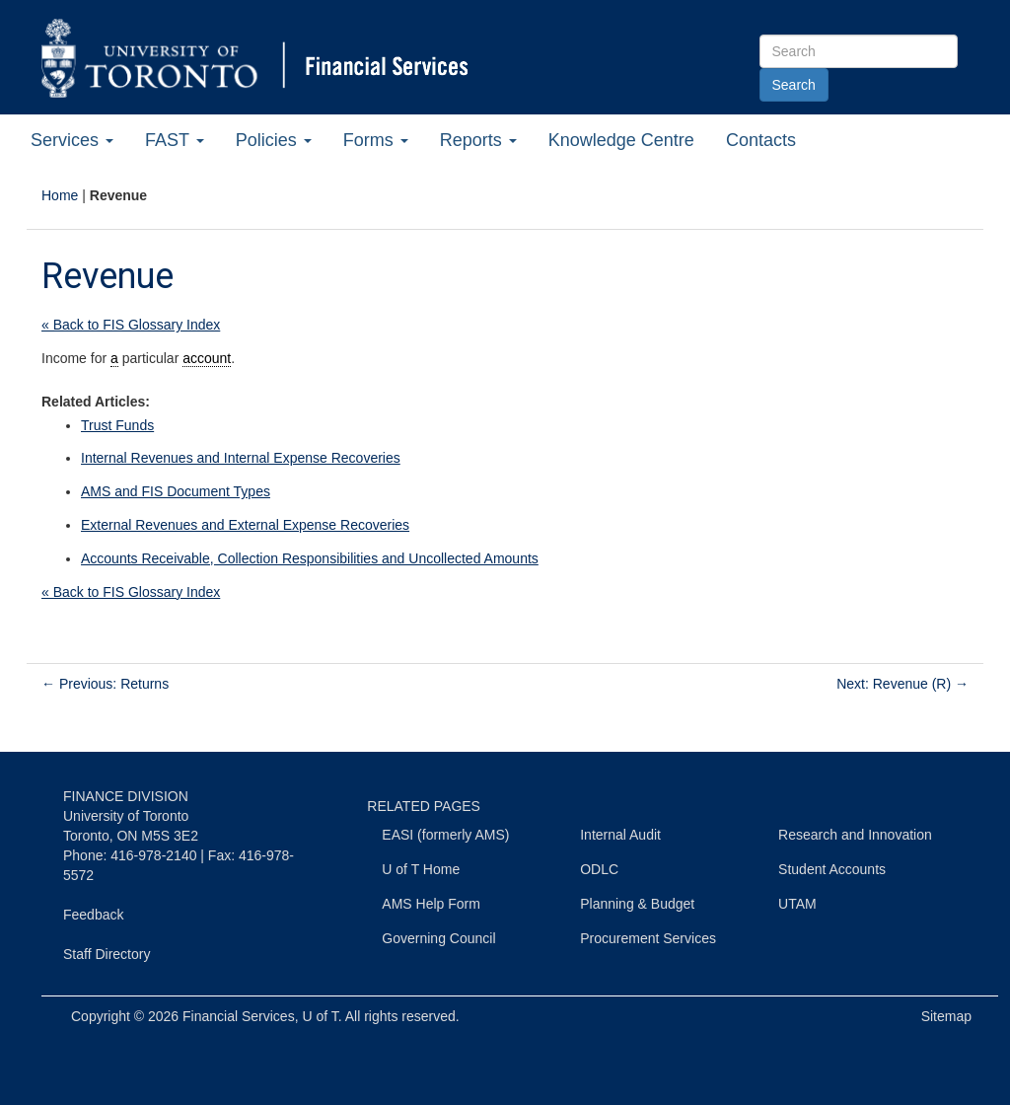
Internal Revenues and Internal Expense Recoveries (240, 458)
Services (72, 140)
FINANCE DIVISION (125, 796)
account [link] (206, 358)
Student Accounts (832, 869)
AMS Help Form (431, 904)
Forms (375, 140)
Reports (478, 140)
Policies (274, 140)
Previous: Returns (105, 684)
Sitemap (946, 1016)
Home (59, 195)
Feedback (93, 914)
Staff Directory (106, 954)
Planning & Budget (637, 904)
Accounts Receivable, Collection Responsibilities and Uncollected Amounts (310, 558)
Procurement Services (648, 938)
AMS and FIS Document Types (175, 491)
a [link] (114, 358)
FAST (174, 140)
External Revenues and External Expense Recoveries (245, 525)
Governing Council (438, 938)
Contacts (761, 140)
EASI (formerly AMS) (445, 835)
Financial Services (238, 1016)
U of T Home (421, 869)
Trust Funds (117, 425)
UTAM (797, 904)
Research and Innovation (855, 835)
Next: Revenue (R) (902, 684)
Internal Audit (620, 835)
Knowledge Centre (621, 140)
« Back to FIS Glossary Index (130, 324)
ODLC (599, 869)
